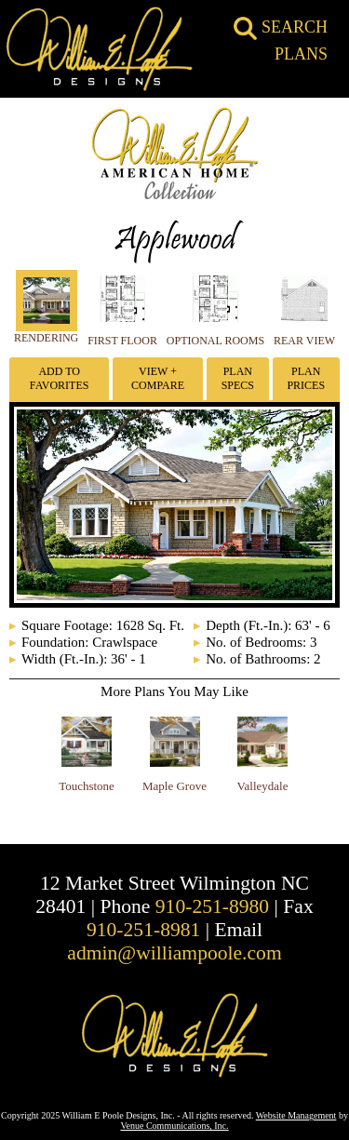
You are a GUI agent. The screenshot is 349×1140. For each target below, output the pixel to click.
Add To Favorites (59, 378)
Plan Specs (237, 378)
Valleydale (263, 786)
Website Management (296, 1115)
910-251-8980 (212, 906)
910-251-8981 (143, 930)
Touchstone (86, 786)
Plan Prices (306, 378)
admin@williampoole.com (174, 953)
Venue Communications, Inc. (174, 1125)
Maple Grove (174, 786)
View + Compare (157, 378)
